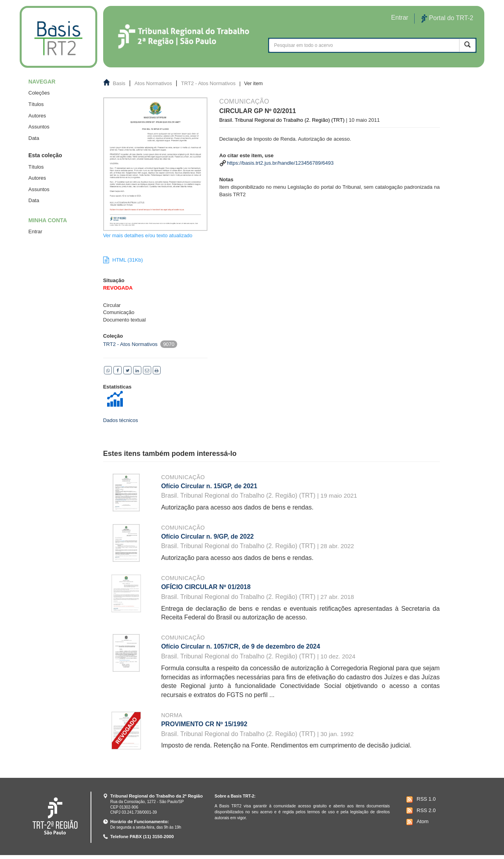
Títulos (36, 104)
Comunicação (183, 477)
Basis (119, 83)
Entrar (35, 231)
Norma (171, 715)
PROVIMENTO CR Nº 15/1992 (204, 724)
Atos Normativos (153, 83)
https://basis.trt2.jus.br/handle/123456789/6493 (280, 163)
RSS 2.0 (419, 810)
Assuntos (38, 127)
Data (33, 138)
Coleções (39, 93)
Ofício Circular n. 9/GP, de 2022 (207, 536)
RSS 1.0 (419, 799)
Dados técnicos (120, 420)
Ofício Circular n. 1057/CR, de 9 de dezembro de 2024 (240, 646)
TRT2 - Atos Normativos (208, 83)
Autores (37, 116)
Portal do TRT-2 (447, 18)
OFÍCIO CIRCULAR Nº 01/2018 (205, 587)
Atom (416, 822)
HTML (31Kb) (123, 260)
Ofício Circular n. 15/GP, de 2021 (209, 486)
